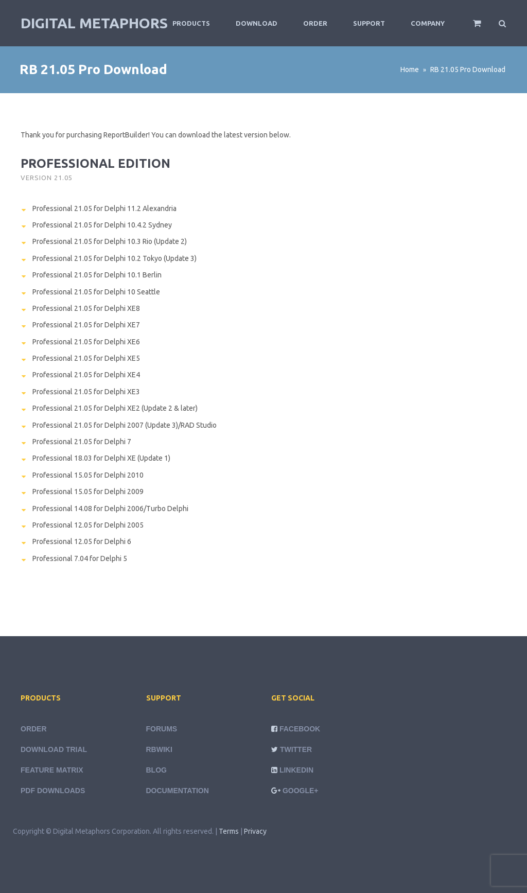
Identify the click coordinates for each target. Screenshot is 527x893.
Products (191, 23)
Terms (229, 831)
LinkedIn (296, 770)
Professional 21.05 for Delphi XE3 (86, 392)
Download (256, 23)
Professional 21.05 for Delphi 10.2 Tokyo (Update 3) (114, 258)
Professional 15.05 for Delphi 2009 (88, 491)
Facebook (299, 729)
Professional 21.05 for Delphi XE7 (86, 325)
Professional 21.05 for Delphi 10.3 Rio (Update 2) (109, 241)
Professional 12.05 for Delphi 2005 (88, 525)
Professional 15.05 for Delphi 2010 (88, 475)
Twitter (296, 749)
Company (428, 23)
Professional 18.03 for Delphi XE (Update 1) (101, 458)
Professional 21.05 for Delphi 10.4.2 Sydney (102, 225)
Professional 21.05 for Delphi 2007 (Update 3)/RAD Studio (124, 425)
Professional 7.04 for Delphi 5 (79, 558)
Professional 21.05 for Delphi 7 (81, 441)
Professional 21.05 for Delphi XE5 (86, 358)
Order (315, 23)
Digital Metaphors (94, 23)
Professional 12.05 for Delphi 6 (81, 541)
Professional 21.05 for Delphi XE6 (86, 342)
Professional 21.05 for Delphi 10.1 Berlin (97, 275)
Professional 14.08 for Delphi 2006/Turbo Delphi (110, 508)
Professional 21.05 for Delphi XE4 (86, 375)
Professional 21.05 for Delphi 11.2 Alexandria (104, 208)
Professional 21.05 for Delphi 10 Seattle (96, 292)
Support (369, 23)
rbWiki (159, 749)
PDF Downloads (53, 790)
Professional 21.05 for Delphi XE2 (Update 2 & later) (115, 408)
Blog (156, 770)
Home (409, 69)
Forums (162, 729)
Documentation (177, 790)
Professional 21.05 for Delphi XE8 (86, 308)
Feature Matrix (52, 770)
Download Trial (54, 749)
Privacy (255, 831)
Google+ (301, 790)
